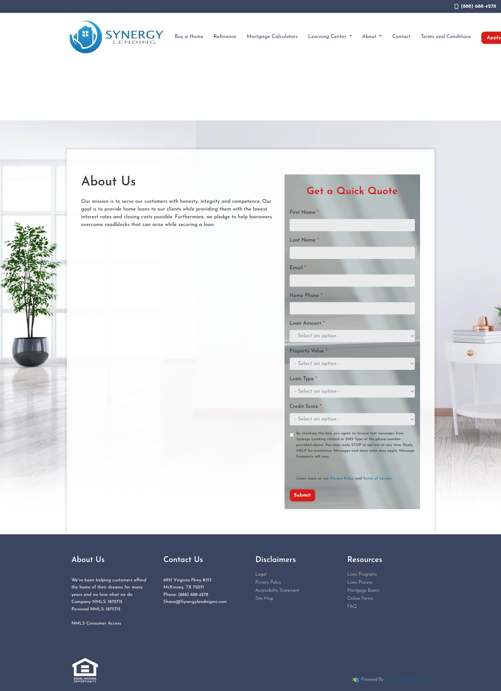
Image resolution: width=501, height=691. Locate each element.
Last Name (304, 240)
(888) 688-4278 (475, 6)
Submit (302, 495)
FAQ (352, 606)
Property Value (308, 351)
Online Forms (360, 598)
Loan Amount (307, 323)
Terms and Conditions (446, 36)
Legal (261, 574)
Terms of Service (377, 478)
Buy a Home (189, 36)
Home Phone (306, 295)
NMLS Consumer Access (96, 623)
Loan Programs (362, 574)
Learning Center (328, 36)
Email (298, 268)
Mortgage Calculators (272, 36)
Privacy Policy (342, 478)
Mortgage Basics (363, 590)
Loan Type (303, 378)
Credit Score (306, 406)
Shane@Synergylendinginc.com (195, 601)
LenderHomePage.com (407, 679)
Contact (401, 36)
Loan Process (360, 582)
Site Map (264, 598)
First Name (304, 212)
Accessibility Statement (277, 590)
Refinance (225, 36)
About (370, 36)
